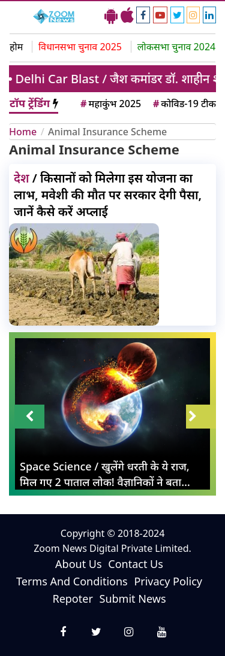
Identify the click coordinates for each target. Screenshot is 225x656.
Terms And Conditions (72, 581)
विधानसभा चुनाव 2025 (80, 47)
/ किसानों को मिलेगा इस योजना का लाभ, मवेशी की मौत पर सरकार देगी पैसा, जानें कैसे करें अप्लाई (108, 195)
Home (23, 131)
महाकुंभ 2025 (110, 103)
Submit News (133, 598)
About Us (78, 564)
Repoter (72, 598)
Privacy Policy (168, 581)
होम (16, 47)
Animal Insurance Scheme (107, 131)
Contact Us (135, 564)
